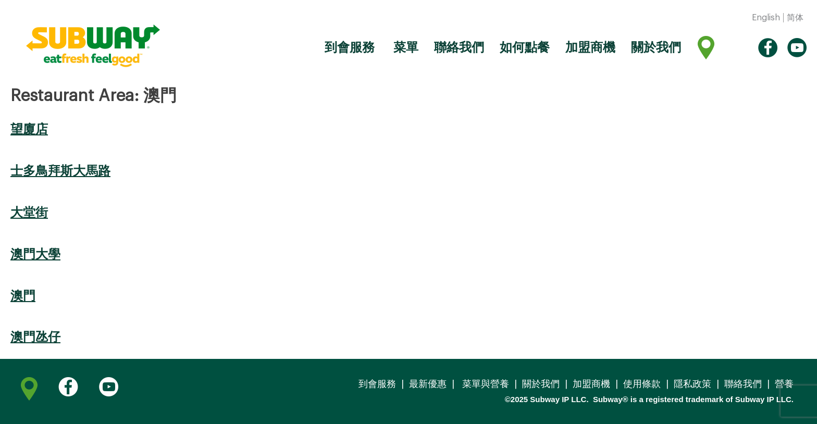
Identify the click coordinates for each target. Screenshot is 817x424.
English (766, 18)
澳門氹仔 (35, 337)
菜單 (404, 47)
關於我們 (656, 47)
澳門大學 (35, 254)
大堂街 (29, 212)
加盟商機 (590, 47)
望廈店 (29, 129)
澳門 (22, 296)
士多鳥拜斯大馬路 (60, 171)
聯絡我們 (459, 47)
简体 (795, 18)
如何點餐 (525, 47)
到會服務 (350, 47)
